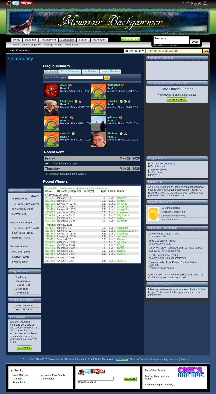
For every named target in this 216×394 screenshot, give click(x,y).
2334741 (50, 245)
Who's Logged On (31, 44)
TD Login (17, 378)
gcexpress (122, 206)
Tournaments (23, 281)
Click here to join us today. (159, 384)
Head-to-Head (23, 285)
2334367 (50, 242)
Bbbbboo (112, 133)
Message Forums (53, 44)
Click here (153, 277)
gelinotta (112, 117)
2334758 (50, 233)
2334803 (50, 215)
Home (16, 44)
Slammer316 (156, 268)
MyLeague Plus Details (53, 375)
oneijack (16, 256)
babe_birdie (18, 232)
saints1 (64, 117)
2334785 (50, 200)
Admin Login (19, 382)
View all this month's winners (61, 188)
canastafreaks (178, 258)
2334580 (50, 250)
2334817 (50, 206)
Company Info (158, 359)
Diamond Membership (173, 215)
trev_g (120, 245)
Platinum (165, 187)
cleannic (65, 133)
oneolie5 (153, 243)
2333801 (50, 227)
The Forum (21, 277)
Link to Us (173, 359)
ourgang (166, 243)
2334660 (50, 260)
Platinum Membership (173, 212)
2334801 (50, 218)
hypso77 (16, 261)
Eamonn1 (122, 239)
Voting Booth (71, 44)
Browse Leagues (87, 382)
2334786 (50, 198)
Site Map (185, 359)
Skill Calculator (24, 309)
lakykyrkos (18, 208)
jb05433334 (155, 250)
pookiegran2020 (157, 258)
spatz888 (17, 238)
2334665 (50, 248)
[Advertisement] (24, 125)
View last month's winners (93, 188)
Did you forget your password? (165, 45)
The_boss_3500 (21, 203)
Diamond (178, 187)
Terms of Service (139, 359)
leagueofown (173, 250)
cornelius (112, 101)
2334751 (50, 239)
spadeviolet (155, 236)
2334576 (50, 230)
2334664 (50, 253)
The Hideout (22, 292)
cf (166, 236)
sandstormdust (57, 173)
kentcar (16, 214)
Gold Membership (171, 208)
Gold (156, 187)
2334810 (50, 203)
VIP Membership (170, 219)
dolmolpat (122, 227)
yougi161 (17, 251)
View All (35, 195)
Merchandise (47, 378)
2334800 (50, 221)
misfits (170, 268)
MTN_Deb (55, 163)
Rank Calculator (24, 305)
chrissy (121, 248)
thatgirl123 (113, 85)
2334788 (50, 209)
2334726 (50, 236)
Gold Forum (22, 289)
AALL (63, 85)
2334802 (50, 212)
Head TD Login (20, 375)
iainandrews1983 (126, 230)
